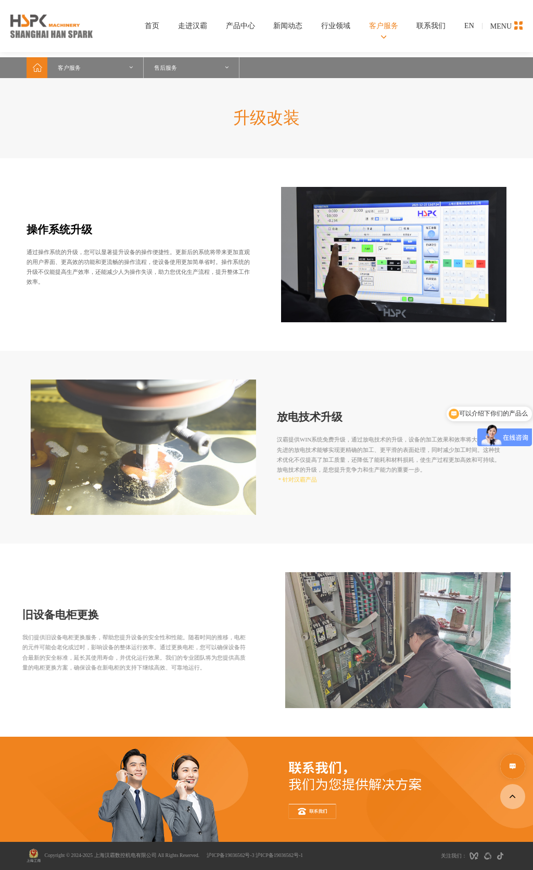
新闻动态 (287, 26)
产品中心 (240, 26)
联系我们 (431, 26)
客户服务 (383, 26)
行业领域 (335, 26)
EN (469, 26)
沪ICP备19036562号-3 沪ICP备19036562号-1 (255, 855)
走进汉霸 (192, 26)
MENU (506, 25)
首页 (152, 26)
